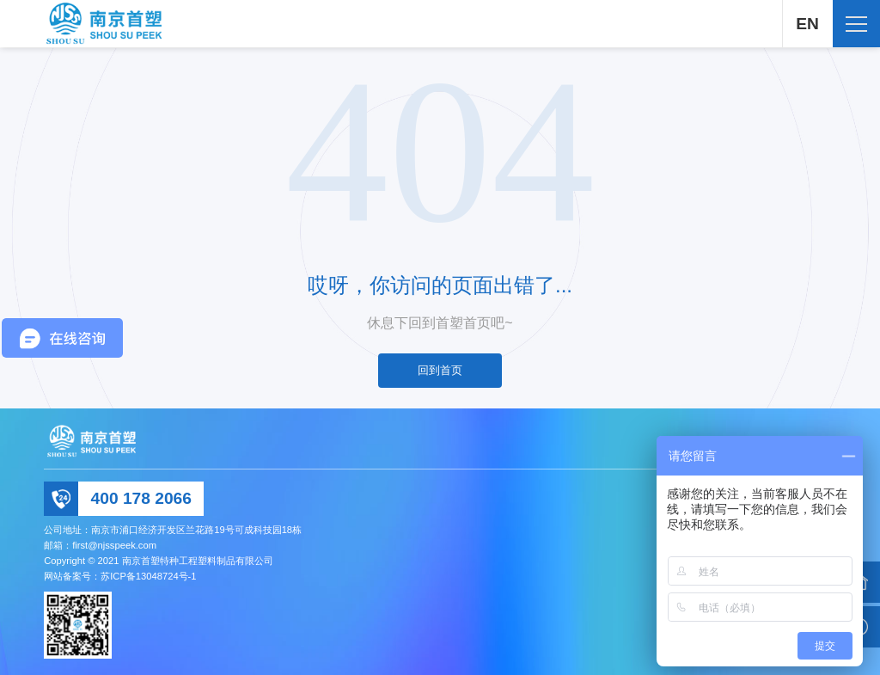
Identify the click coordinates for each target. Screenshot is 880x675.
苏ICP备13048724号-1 (148, 576)
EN (806, 24)
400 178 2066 (141, 498)
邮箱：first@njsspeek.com (100, 545)
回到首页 (440, 370)
